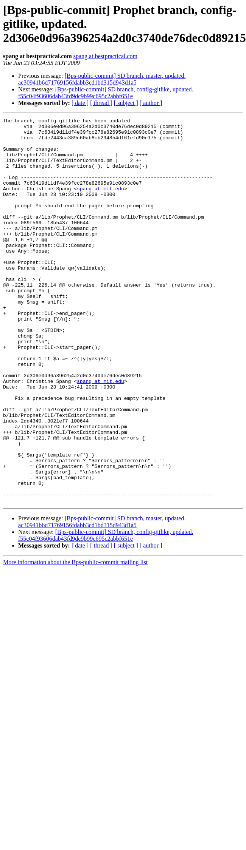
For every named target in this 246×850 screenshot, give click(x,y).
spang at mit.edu (100, 203)
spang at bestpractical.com (105, 56)
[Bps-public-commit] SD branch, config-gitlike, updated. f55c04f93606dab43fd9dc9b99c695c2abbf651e (105, 92)
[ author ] (151, 103)
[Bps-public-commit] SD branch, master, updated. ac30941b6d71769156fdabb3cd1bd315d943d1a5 (101, 79)
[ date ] (80, 103)
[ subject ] (126, 103)
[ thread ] (101, 103)
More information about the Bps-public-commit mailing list (75, 639)
